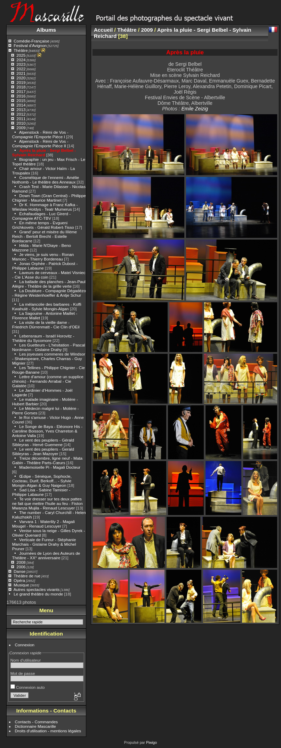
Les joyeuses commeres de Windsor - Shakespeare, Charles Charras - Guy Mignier (48, 358)
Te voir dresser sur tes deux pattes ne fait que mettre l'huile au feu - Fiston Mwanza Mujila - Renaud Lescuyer (47, 503)
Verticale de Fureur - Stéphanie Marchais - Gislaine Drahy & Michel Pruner (44, 544)
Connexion (24, 644)
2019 (20, 82)
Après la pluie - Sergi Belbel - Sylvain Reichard (44, 152)
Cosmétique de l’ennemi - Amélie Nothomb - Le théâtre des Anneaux (45, 179)
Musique (21, 585)
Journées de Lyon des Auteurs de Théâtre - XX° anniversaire (46, 555)
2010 (20, 123)
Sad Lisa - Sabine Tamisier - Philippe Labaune (41, 492)
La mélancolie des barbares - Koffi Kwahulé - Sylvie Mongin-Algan (46, 306)
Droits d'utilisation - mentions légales (48, 730)
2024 (20, 59)
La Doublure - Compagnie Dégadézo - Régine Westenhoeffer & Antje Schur (49, 292)
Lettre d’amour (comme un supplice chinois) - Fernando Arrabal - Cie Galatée (47, 381)
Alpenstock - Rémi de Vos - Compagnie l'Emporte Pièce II (40, 143)
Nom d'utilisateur (25, 660)
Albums (46, 30)
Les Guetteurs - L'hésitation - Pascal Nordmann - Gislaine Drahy (48, 347)
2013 (20, 109)
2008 (20, 562)
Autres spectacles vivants (37, 589)
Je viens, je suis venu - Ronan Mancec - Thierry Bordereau (43, 256)
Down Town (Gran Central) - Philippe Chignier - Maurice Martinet (49, 197)
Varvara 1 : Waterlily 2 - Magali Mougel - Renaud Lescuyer (43, 523)
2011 (20, 118)
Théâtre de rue (27, 576)
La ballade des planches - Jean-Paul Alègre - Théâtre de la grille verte (49, 283)
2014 (20, 105)
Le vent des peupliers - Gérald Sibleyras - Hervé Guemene (43, 442)
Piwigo (151, 742)
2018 (20, 87)
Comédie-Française (31, 41)
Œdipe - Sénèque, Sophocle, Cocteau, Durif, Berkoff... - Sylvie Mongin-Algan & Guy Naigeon (42, 481)
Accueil (103, 30)
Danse (19, 571)
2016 (20, 96)
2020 (20, 78)
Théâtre (21, 50)
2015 (20, 100)
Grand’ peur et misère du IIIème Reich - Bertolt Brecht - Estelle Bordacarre (44, 236)
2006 (20, 566)
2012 (20, 114)
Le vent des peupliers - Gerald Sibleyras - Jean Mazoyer (43, 451)
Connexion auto (27, 687)
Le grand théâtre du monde (38, 594)
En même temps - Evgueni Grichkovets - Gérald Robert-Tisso (43, 224)
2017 (20, 91)
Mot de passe (22, 673)
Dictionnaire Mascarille (35, 726)
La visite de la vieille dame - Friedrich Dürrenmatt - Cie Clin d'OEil (46, 324)
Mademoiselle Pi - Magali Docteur (49, 467)
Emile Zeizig (194, 108)
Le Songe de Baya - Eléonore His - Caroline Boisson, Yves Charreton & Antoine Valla (47, 431)
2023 (20, 64)
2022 (20, 69)
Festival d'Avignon (30, 45)
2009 (20, 127)
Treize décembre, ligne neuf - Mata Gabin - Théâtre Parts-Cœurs (47, 460)
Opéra (19, 580)
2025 (20, 55)
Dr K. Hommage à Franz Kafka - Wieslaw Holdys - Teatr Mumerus (45, 206)
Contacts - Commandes (36, 721)
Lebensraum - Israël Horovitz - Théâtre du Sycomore (43, 338)
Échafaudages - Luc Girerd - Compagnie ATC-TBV (41, 215)
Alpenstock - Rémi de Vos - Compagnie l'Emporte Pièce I (40, 134)
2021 (20, 73)
